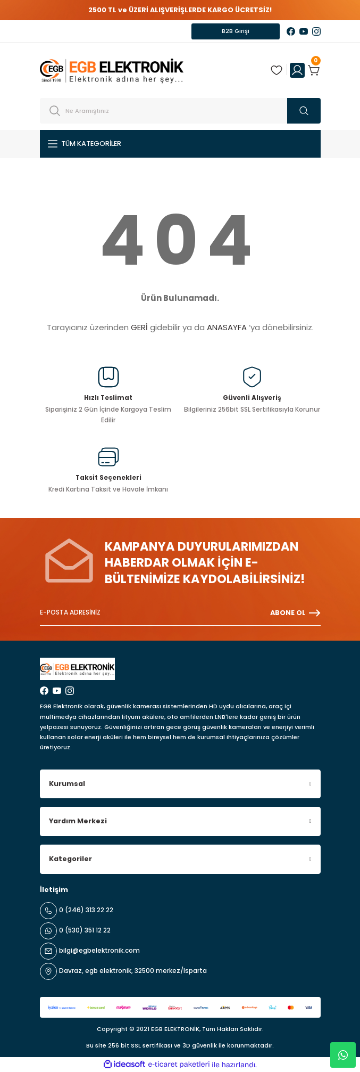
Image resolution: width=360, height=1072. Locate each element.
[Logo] (111, 70)
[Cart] (314, 70)
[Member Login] (297, 70)
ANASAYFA (227, 327)
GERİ (139, 327)
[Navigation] (180, 144)
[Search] (180, 111)
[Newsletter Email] (180, 613)
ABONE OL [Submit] (295, 613)
